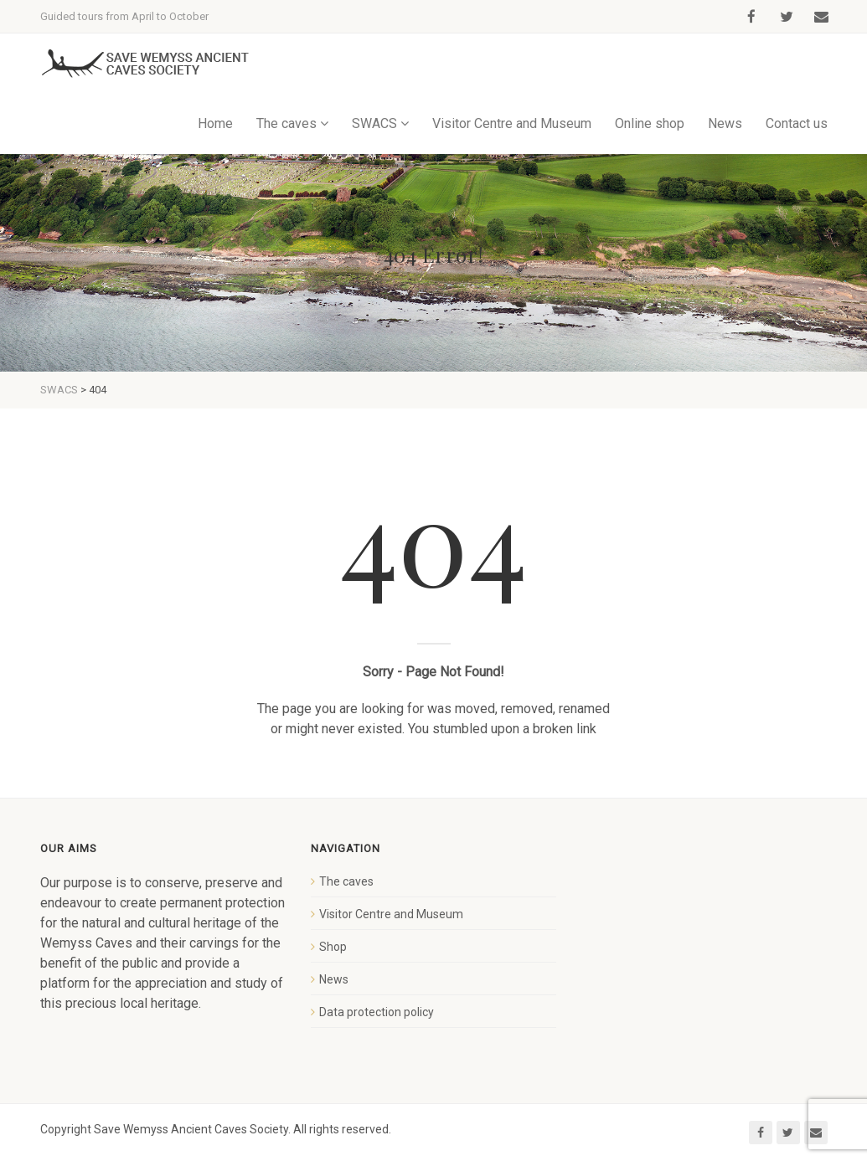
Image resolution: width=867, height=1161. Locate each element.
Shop (333, 946)
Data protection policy (376, 1012)
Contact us (797, 123)
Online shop (649, 123)
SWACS (374, 123)
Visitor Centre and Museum (511, 123)
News (725, 123)
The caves (286, 123)
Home (215, 123)
